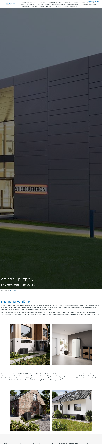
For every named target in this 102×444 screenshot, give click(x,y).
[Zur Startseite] (10, 4)
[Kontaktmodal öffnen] (92, 2)
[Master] (5, 290)
